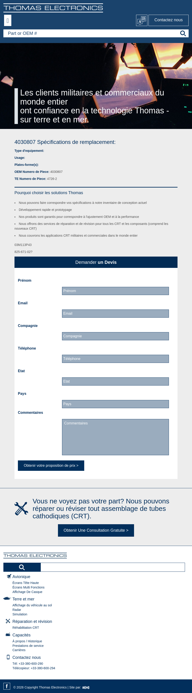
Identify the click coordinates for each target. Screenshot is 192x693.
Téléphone (27, 348)
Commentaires (30, 412)
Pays (22, 393)
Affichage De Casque (27, 592)
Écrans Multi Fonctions (28, 587)
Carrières (19, 650)
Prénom (24, 280)
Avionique (21, 576)
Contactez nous (168, 20)
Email (23, 303)
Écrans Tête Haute (25, 583)
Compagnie (28, 326)
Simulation (19, 614)
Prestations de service (28, 646)
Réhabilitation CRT (25, 627)
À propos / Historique (27, 641)
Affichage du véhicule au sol (32, 605)
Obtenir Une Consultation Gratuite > (96, 530)
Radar (16, 610)
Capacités (21, 635)
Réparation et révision (32, 621)
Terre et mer (23, 599)
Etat (21, 371)
